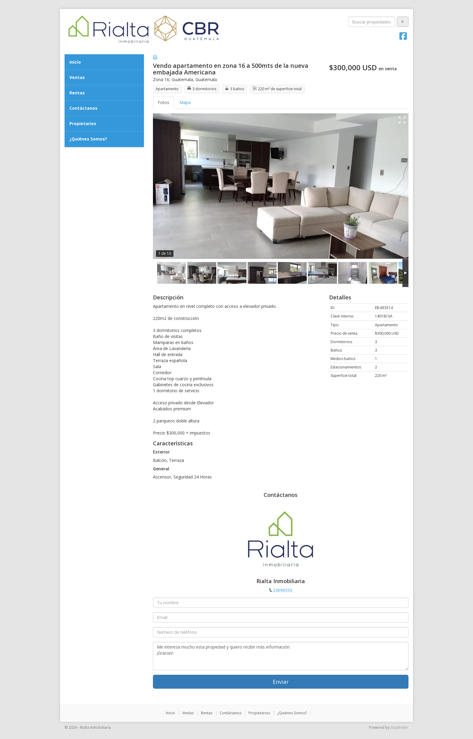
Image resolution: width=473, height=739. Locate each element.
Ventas (77, 77)
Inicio (75, 62)
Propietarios (82, 123)
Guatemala (182, 79)
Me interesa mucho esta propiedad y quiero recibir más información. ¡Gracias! (281, 656)
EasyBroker (399, 727)
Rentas (77, 93)
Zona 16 (161, 79)
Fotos (163, 102)
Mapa (185, 102)
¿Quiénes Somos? (88, 139)
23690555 (282, 590)
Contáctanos (83, 108)
